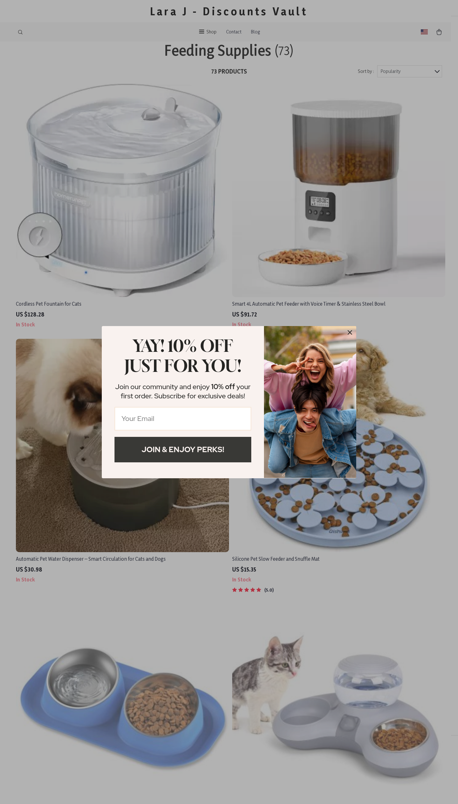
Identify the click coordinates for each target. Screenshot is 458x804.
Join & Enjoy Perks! (183, 449)
